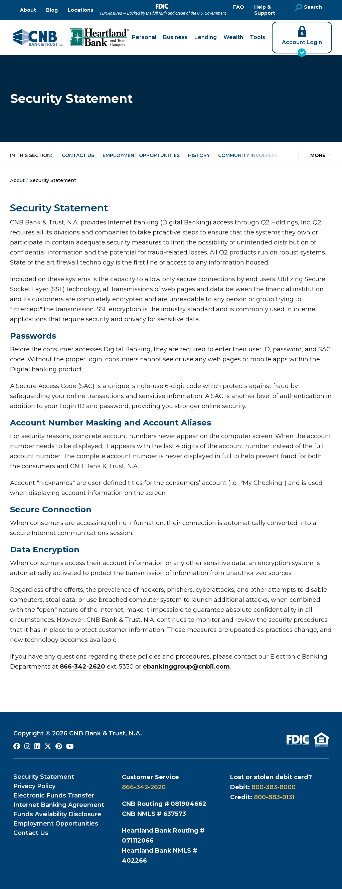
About (28, 10)
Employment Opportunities (141, 155)
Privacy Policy (34, 786)
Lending (205, 37)
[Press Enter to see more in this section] (315, 155)
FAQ (238, 7)
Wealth (233, 37)
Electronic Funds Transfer (53, 795)
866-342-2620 (82, 666)
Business (175, 37)
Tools (257, 37)
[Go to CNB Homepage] (38, 37)
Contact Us (78, 155)
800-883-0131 (274, 797)
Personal (144, 37)
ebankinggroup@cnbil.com (186, 666)
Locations (80, 10)
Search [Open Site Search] (308, 7)
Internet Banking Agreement (58, 805)
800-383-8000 (273, 787)
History (199, 155)
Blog (52, 10)
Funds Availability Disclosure (57, 814)
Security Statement (43, 776)
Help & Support (264, 10)
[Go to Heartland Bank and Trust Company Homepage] (99, 37)
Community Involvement (252, 155)
